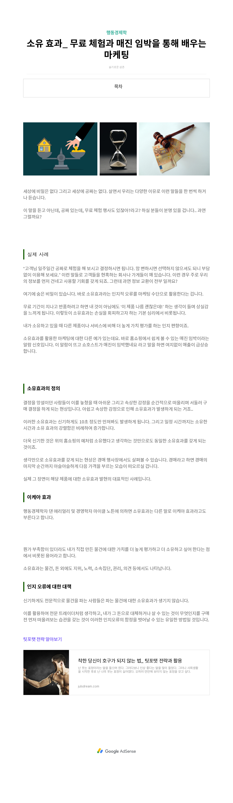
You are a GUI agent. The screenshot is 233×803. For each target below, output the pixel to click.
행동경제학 (116, 33)
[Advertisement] (116, 751)
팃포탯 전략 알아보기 (42, 639)
